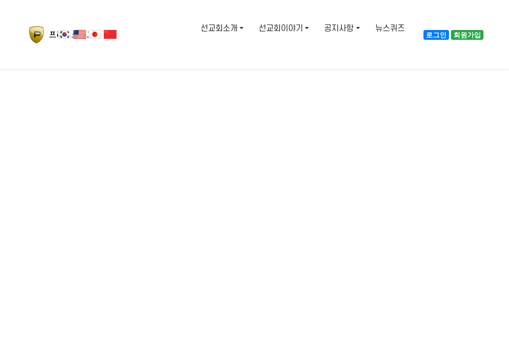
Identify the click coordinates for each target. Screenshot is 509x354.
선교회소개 (219, 28)
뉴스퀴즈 (390, 28)
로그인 (436, 35)
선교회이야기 (281, 28)
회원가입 (467, 35)
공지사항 (339, 28)
